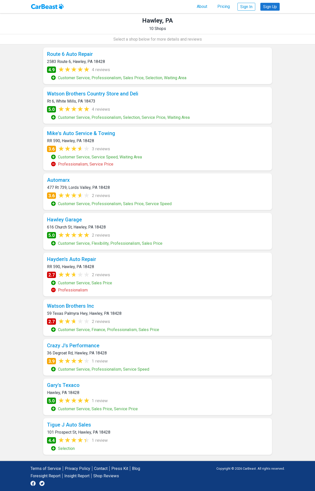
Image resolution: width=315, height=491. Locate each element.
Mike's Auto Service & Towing (81, 133)
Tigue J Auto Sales (69, 425)
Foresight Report (46, 475)
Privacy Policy (77, 468)
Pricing (223, 6)
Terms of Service (46, 468)
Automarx (58, 180)
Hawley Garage (64, 220)
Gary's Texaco (63, 385)
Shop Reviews (106, 475)
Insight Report (76, 475)
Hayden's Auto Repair (71, 259)
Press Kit (119, 468)
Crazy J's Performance (73, 345)
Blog (136, 468)
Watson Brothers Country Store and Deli (92, 94)
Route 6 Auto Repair (70, 54)
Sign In (246, 6)
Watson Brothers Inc (70, 306)
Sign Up (270, 6)
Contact (101, 468)
